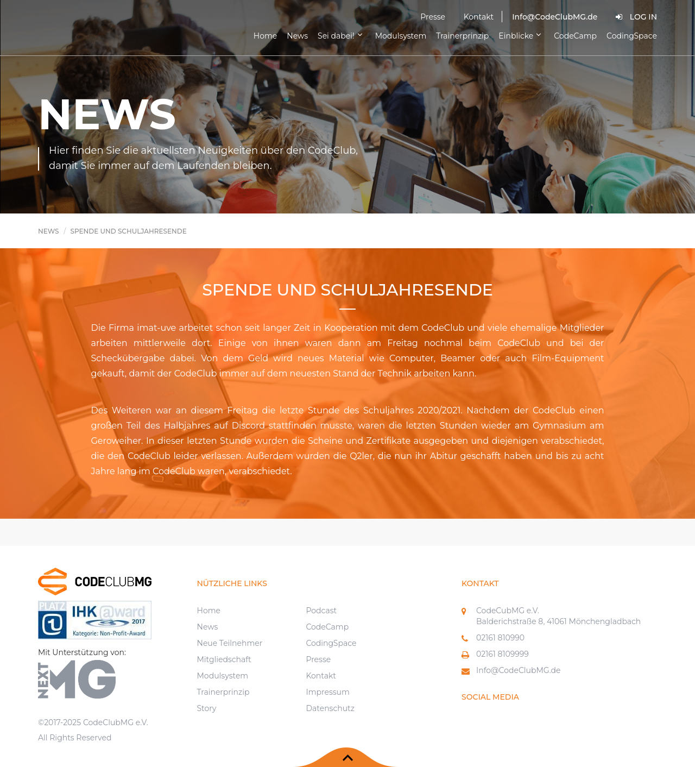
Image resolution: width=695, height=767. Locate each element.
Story (207, 708)
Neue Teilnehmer (230, 643)
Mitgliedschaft (224, 659)
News (297, 36)
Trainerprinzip (462, 36)
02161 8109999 (502, 654)
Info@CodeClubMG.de (518, 670)
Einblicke (521, 35)
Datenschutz (330, 708)
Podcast (321, 610)
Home (265, 36)
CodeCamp (575, 36)
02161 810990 (500, 638)
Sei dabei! (341, 35)
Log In (636, 17)
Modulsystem (401, 36)
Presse (432, 17)
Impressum (327, 692)
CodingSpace (631, 36)
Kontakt (479, 17)
